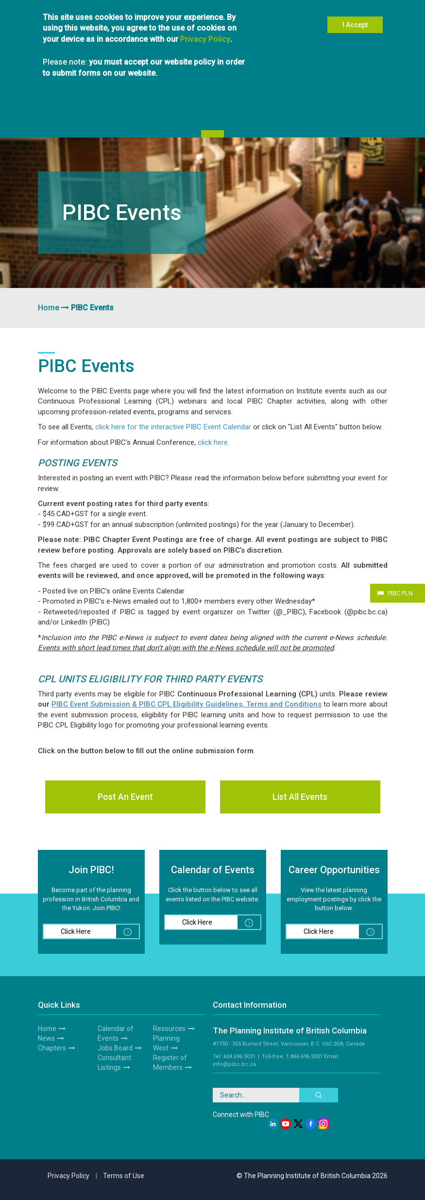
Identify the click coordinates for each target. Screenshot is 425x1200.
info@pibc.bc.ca (234, 1064)
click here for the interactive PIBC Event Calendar (173, 427)
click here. (213, 442)
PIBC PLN (400, 593)
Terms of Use (123, 1176)
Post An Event (125, 797)
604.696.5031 (239, 1056)
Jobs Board (115, 1048)
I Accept (355, 21)
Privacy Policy (205, 35)
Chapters (52, 1048)
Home (48, 307)
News (46, 1038)
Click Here (100, 931)
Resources (169, 1028)
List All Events (299, 797)
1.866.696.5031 (304, 1056)
